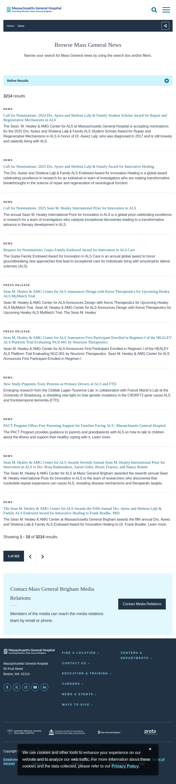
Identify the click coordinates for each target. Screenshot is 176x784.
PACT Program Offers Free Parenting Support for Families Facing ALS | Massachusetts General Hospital (84, 425)
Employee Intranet (10, 761)
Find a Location (79, 652)
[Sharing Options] (165, 26)
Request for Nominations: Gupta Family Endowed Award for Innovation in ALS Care (69, 250)
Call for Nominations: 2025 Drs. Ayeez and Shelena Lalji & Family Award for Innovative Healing (78, 166)
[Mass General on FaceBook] (7, 687)
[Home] (37, 9)
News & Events (77, 694)
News (21, 26)
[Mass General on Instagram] (26, 687)
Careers (71, 683)
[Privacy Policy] (125, 766)
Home (10, 26)
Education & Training (85, 673)
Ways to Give (76, 704)
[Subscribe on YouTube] (35, 687)
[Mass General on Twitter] (16, 687)
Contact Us (74, 663)
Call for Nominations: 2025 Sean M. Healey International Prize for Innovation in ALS (69, 208)
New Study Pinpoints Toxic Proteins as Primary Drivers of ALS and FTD (59, 384)
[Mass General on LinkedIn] (44, 687)
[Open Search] (154, 10)
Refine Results (18, 81)
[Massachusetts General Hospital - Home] (29, 651)
